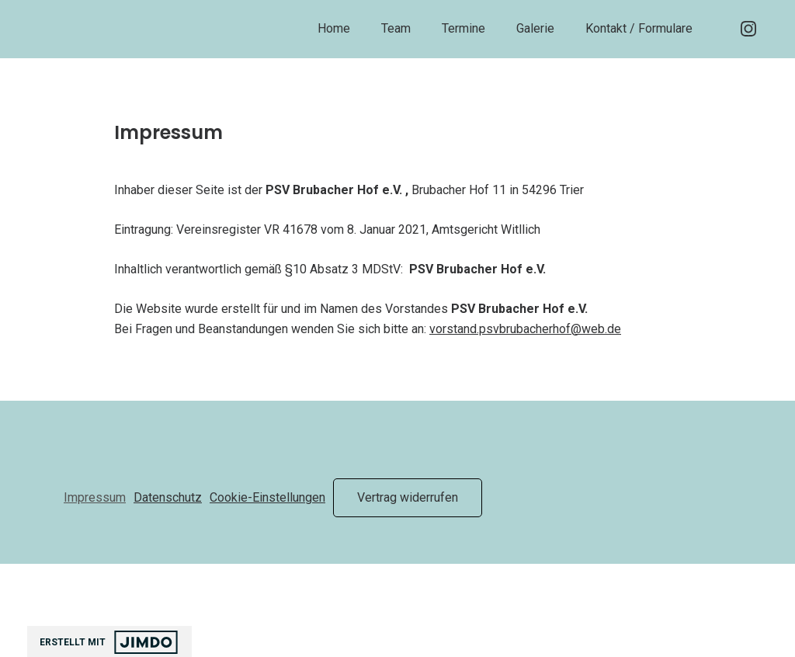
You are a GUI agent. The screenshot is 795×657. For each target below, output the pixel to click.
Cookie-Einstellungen (267, 497)
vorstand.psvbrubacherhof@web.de (525, 329)
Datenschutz (168, 497)
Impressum (95, 497)
